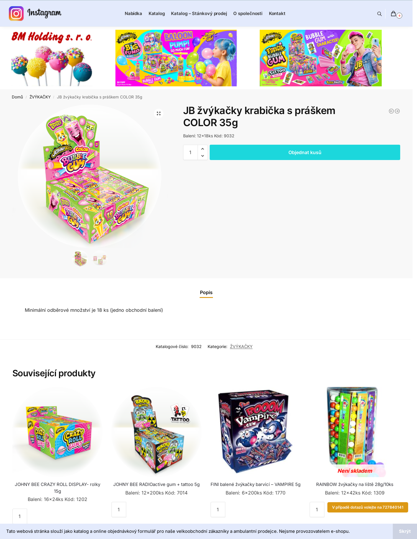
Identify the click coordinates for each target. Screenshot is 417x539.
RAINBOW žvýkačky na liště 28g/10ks (354, 484)
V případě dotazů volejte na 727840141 (367, 507)
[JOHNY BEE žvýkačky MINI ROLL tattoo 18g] (397, 111)
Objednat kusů (304, 152)
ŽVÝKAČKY (40, 97)
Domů (17, 97)
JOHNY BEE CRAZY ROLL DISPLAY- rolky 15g (57, 488)
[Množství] (190, 152)
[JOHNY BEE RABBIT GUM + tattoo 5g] (391, 111)
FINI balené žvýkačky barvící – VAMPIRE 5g (256, 484)
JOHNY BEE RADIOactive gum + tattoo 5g (156, 484)
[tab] (206, 292)
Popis (206, 292)
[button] (203, 149)
